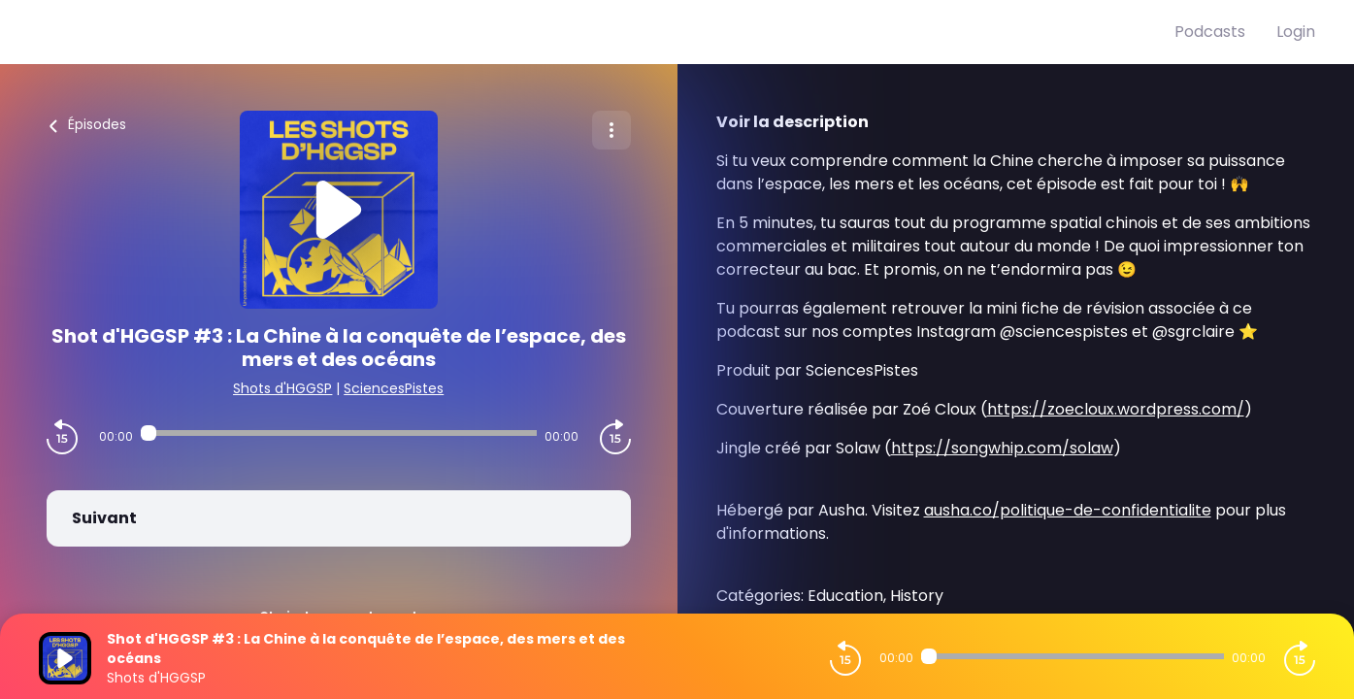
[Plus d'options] (611, 130)
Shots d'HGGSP (282, 388)
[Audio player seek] (339, 433)
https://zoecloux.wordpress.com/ (1115, 409)
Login (1295, 31)
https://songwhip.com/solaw (1002, 448)
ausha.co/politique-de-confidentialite (1067, 510)
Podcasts (1209, 31)
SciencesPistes (394, 388)
